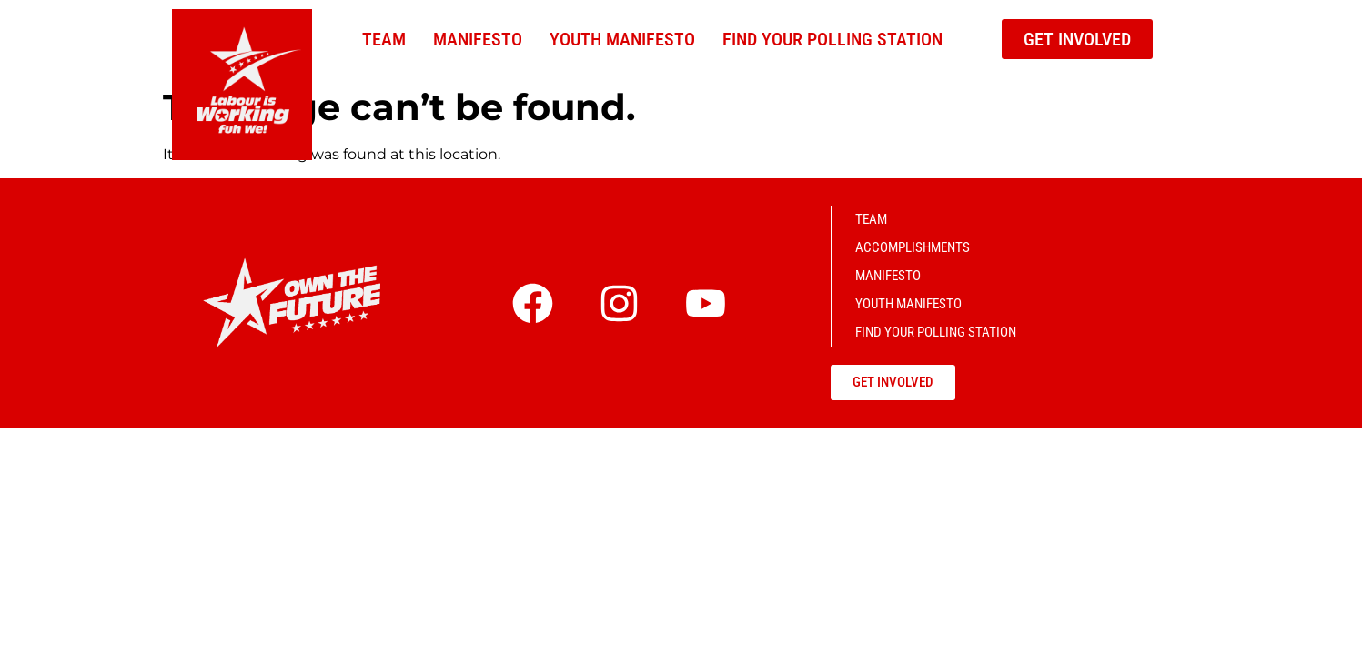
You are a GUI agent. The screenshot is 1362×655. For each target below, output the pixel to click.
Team (384, 39)
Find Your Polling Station (832, 39)
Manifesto (477, 39)
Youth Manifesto (622, 39)
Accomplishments (912, 247)
